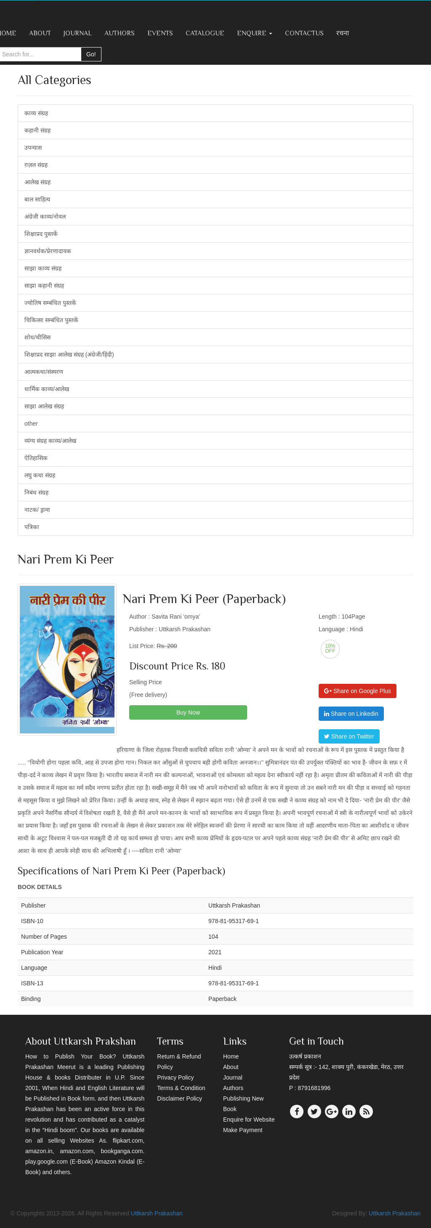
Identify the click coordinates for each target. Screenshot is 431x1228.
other (31, 423)
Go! (91, 54)
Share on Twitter (349, 736)
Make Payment (242, 1130)
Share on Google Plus (357, 691)
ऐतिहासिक (36, 458)
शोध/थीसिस (37, 337)
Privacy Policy (175, 1077)
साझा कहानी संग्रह (44, 285)
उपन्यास (33, 147)
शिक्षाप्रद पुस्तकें (41, 233)
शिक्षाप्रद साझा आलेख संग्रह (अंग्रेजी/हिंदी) (69, 354)
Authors (119, 33)
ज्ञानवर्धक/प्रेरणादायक (47, 251)
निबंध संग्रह (36, 492)
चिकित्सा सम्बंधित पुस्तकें (51, 320)
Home (231, 1056)
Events (160, 33)
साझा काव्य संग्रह (42, 268)
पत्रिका (31, 527)
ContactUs (304, 33)
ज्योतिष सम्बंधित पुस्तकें (50, 302)
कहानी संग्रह (37, 130)
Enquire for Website (249, 1119)
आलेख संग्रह (37, 182)
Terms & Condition (181, 1088)
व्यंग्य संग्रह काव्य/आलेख (50, 440)
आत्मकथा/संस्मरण (43, 371)
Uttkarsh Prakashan (157, 1213)
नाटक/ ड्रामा (37, 509)
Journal (78, 33)
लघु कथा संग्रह (39, 475)
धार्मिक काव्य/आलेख (46, 389)
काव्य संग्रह (36, 113)
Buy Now (188, 712)
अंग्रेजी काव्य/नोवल (45, 216)
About (40, 33)
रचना (342, 33)
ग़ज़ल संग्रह (36, 164)
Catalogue (205, 33)
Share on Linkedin (351, 713)
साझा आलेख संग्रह (44, 406)
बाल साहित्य (37, 199)
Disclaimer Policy (179, 1098)
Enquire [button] (254, 33)
